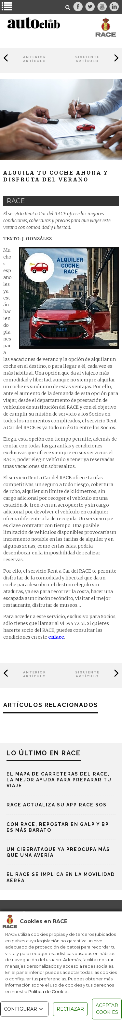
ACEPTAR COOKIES (107, 1008)
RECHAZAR (70, 1009)
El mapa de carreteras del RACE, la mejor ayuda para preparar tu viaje (59, 779)
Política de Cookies (48, 991)
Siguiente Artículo (87, 59)
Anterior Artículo (34, 59)
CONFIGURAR (24, 1009)
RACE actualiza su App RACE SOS (57, 804)
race (16, 201)
